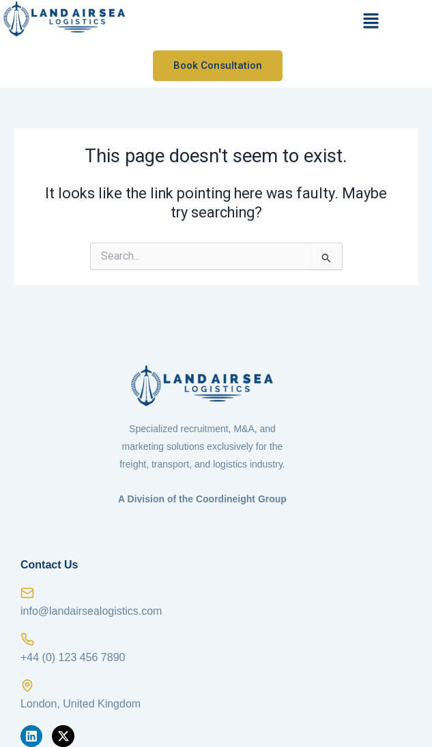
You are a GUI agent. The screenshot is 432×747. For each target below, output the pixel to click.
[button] (371, 22)
